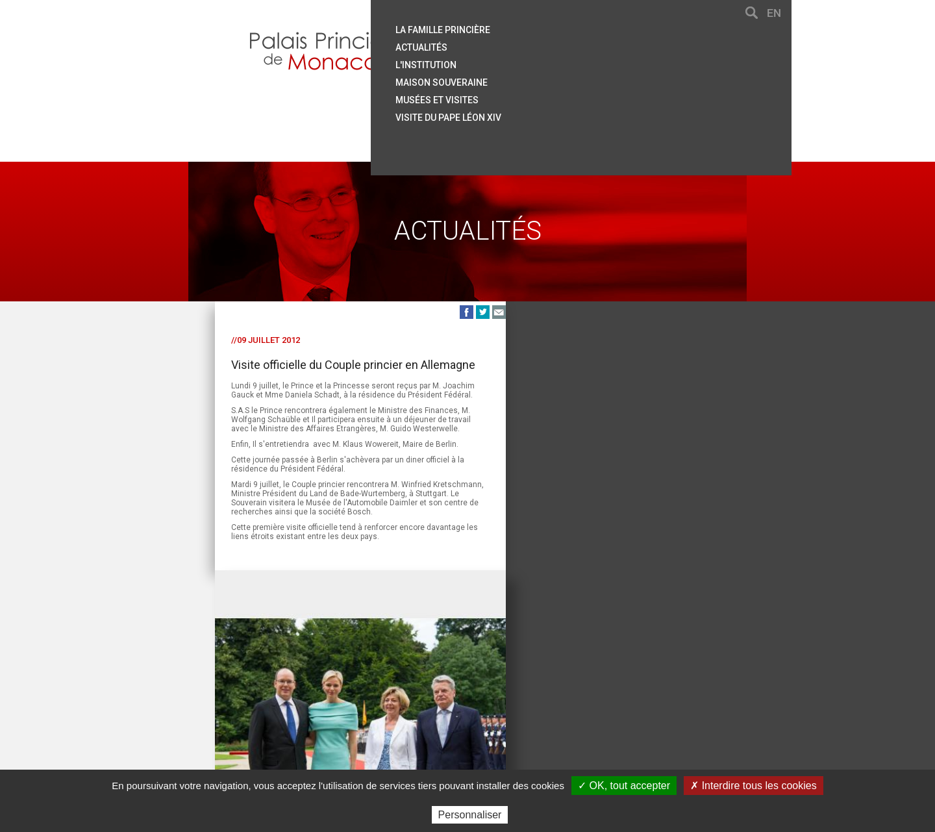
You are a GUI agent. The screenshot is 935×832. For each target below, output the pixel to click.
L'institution (524, 62)
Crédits (554, 711)
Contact (274, 711)
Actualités (519, 45)
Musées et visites (535, 95)
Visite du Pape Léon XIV (546, 112)
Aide (311, 711)
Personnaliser (470, 814)
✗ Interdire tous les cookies (753, 785)
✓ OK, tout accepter (624, 785)
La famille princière (540, 28)
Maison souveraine (539, 78)
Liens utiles (416, 711)
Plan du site (355, 711)
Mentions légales (490, 711)
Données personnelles (629, 711)
